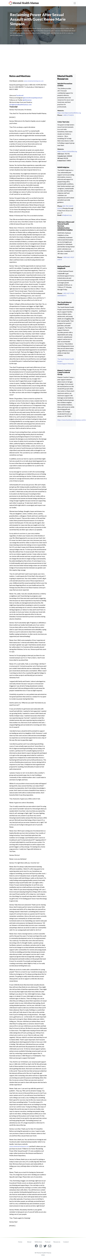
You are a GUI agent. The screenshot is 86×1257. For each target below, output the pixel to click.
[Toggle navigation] (74, 3)
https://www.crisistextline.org (67, 151)
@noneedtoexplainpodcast (32, 98)
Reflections (38, 1242)
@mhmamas (27, 100)
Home (20, 1242)
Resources (56, 1242)
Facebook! (20, 95)
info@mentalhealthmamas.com (20, 104)
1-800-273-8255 (68, 115)
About (29, 1242)
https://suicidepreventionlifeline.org (69, 113)
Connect (66, 1242)
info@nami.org (67, 215)
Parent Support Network (65, 363)
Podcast (47, 1242)
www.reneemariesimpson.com (33, 81)
